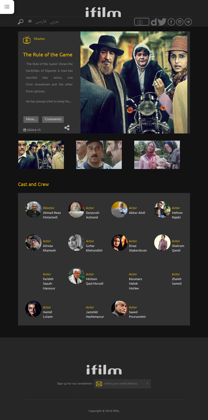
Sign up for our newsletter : (75, 383)
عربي (54, 21)
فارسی (40, 21)
